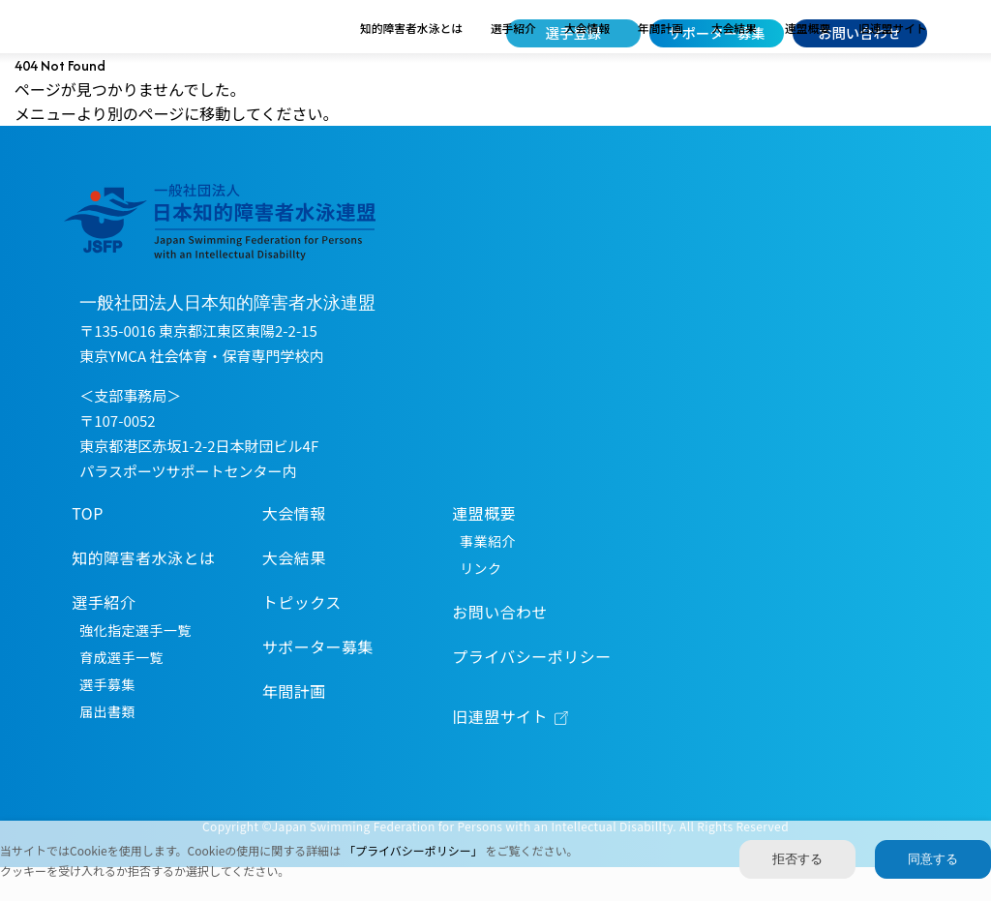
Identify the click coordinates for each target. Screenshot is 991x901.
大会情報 (587, 61)
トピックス (302, 636)
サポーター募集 (716, 32)
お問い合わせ (859, 32)
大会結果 (734, 61)
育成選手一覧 (121, 692)
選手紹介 (513, 61)
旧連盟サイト (892, 61)
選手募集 (107, 719)
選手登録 (573, 32)
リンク (480, 603)
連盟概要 (807, 61)
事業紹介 (488, 576)
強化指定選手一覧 (135, 665)
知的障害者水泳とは (411, 61)
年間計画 (660, 61)
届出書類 (107, 746)
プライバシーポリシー (531, 691)
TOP (88, 547)
